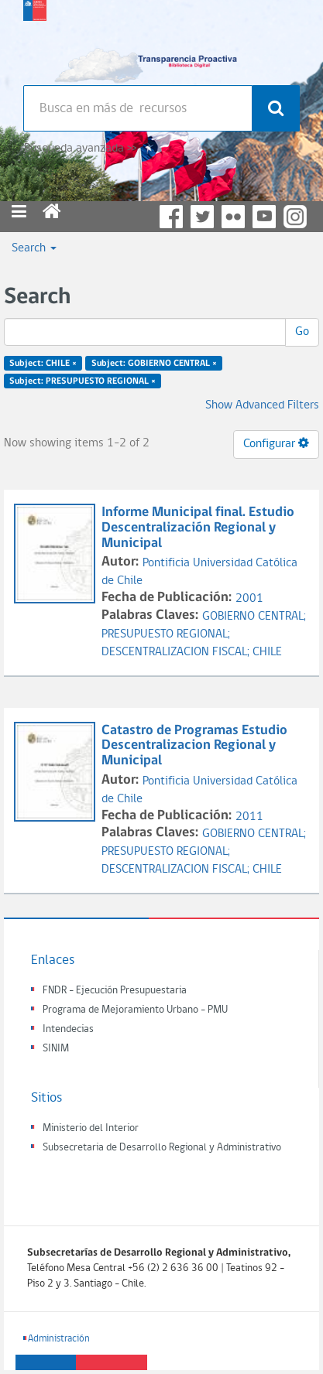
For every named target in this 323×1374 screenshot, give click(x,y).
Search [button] (34, 248)
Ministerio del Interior (91, 1128)
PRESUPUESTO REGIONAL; (165, 634)
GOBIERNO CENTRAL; (254, 616)
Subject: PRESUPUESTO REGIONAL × (82, 381)
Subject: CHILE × (43, 363)
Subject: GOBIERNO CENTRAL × (154, 363)
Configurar (276, 443)
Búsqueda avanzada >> (80, 148)
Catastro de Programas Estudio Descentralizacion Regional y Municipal (194, 746)
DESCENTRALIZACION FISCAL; (177, 652)
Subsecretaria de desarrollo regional (34, 38)
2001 (249, 599)
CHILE (267, 652)
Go (302, 332)
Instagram (295, 216)
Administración (59, 1339)
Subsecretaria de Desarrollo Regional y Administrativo (162, 1148)
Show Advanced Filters (262, 405)
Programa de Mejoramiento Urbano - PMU (135, 1010)
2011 (249, 817)
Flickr (233, 216)
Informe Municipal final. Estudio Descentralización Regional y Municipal (197, 528)
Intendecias (68, 1029)
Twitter (202, 216)
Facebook (171, 216)
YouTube (264, 216)
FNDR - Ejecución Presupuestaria (115, 990)
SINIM (56, 1048)
